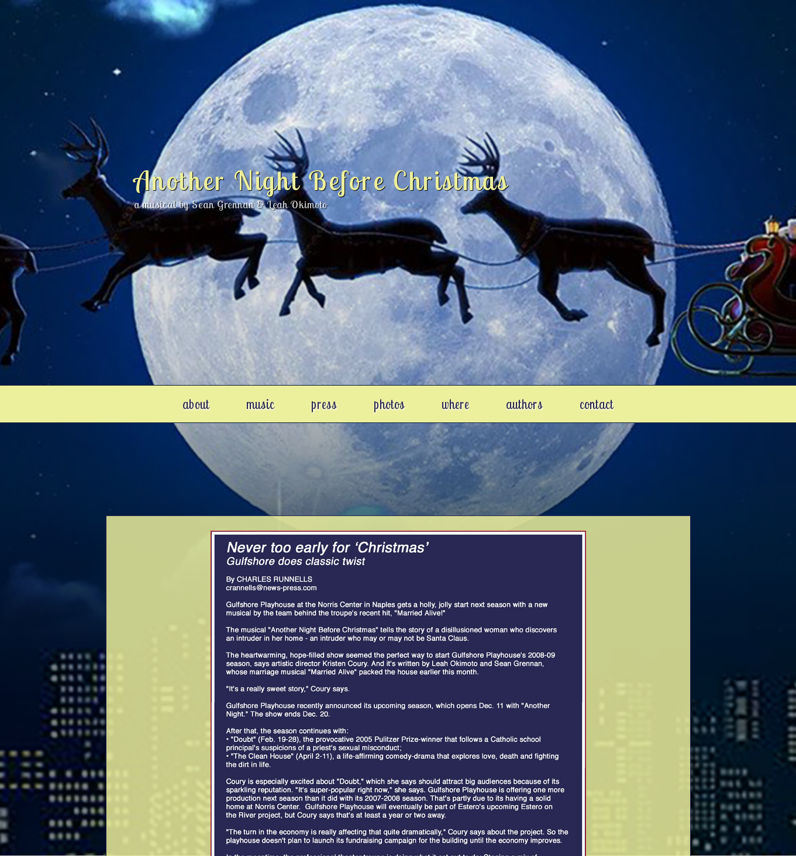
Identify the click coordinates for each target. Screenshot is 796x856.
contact (597, 403)
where (455, 403)
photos (389, 403)
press (324, 403)
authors (524, 403)
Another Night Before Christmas (321, 180)
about (195, 403)
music (260, 403)
